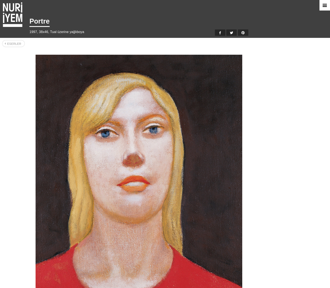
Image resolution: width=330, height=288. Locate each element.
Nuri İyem (12, 14)
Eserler (14, 43)
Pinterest (243, 32)
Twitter (231, 32)
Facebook (220, 32)
